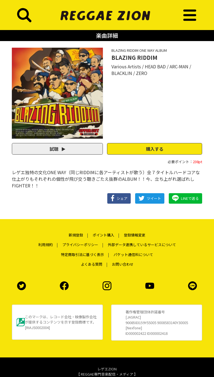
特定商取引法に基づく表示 (82, 254)
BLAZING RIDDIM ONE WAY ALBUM (139, 50)
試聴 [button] (57, 149)
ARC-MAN (179, 66)
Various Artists (126, 66)
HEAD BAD (155, 66)
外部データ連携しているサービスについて (142, 244)
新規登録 (76, 235)
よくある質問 (91, 264)
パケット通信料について (133, 254)
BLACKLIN (121, 73)
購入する (155, 149)
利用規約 (45, 244)
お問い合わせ (122, 264)
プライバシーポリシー (80, 244)
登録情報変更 (134, 235)
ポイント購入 (103, 235)
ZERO (141, 73)
